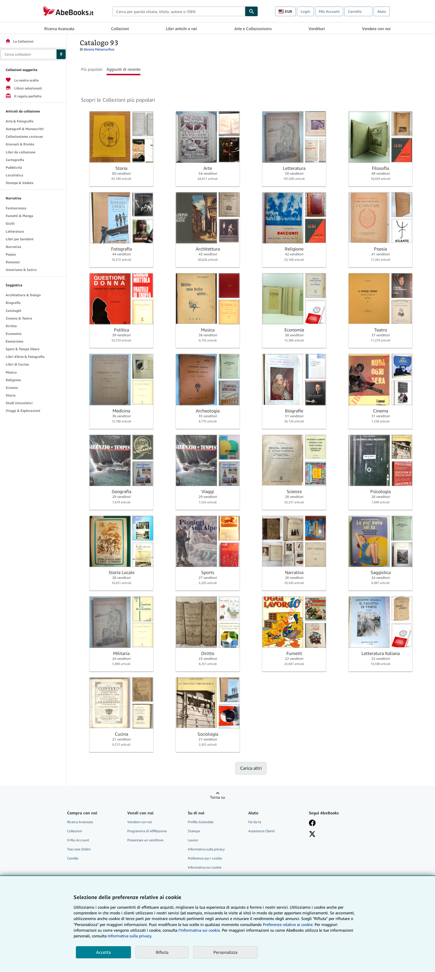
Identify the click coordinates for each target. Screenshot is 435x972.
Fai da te (254, 822)
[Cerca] (251, 11)
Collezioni (120, 28)
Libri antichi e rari (181, 28)
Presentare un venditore (145, 840)
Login (305, 11)
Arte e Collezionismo (253, 28)
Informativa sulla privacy (206, 849)
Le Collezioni (19, 41)
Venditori (317, 28)
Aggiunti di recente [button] (123, 69)
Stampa (194, 831)
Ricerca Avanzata (59, 28)
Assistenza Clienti (261, 831)
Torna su (217, 797)
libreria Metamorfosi (99, 49)
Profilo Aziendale (200, 822)
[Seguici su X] (312, 834)
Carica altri (251, 768)
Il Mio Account (78, 840)
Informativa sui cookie (204, 867)
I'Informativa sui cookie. (199, 930)
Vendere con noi (376, 28)
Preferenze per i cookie (205, 858)
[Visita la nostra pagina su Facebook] (312, 823)
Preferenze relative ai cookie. (288, 924)
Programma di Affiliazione (147, 831)
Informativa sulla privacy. (130, 935)
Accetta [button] (103, 952)
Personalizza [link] (225, 952)
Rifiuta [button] (162, 952)
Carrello (72, 858)
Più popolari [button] (92, 69)
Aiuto (381, 11)
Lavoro (193, 840)
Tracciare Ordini (79, 849)
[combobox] (179, 11)
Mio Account (329, 11)
